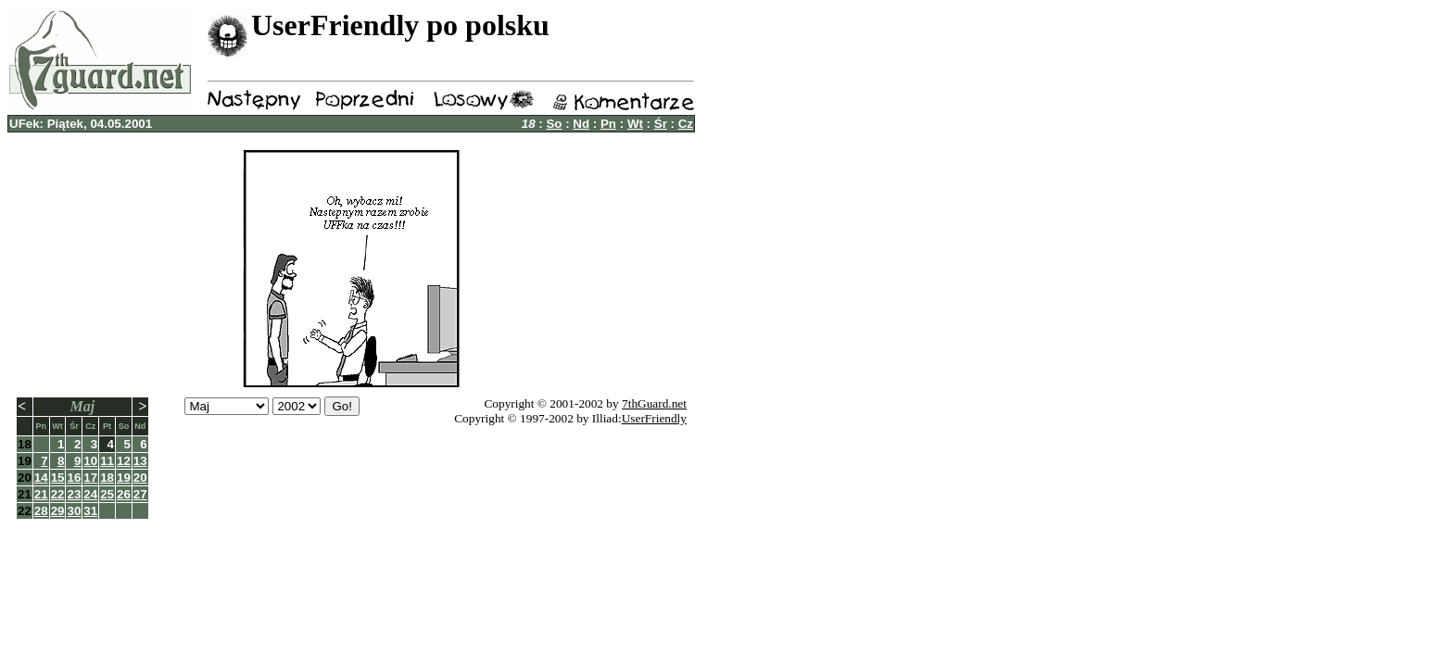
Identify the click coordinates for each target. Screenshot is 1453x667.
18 (107, 478)
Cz (685, 124)
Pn (608, 124)
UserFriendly (654, 418)
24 (90, 494)
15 (58, 478)
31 (90, 511)
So (554, 124)
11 (107, 461)
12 (124, 461)
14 (41, 478)
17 (90, 478)
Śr (660, 124)
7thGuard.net (654, 403)
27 (140, 494)
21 (41, 494)
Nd (581, 124)
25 (107, 494)
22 (58, 494)
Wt (635, 124)
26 (124, 494)
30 (74, 511)
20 (140, 478)
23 (74, 494)
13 (140, 461)
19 (124, 478)
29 (58, 511)
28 (41, 511)
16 (74, 478)
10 (90, 461)
